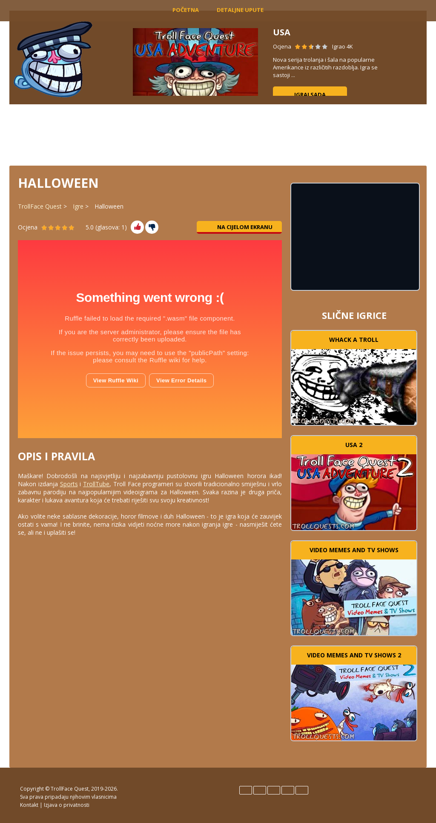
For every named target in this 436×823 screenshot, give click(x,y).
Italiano (273, 790)
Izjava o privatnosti (66, 805)
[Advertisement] (218, 134)
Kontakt (29, 805)
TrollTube (96, 484)
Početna (185, 10)
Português (287, 790)
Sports (69, 484)
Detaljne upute (240, 10)
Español (259, 790)
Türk (301, 790)
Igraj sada (310, 94)
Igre (78, 206)
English (245, 790)
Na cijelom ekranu (239, 227)
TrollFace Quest (40, 206)
